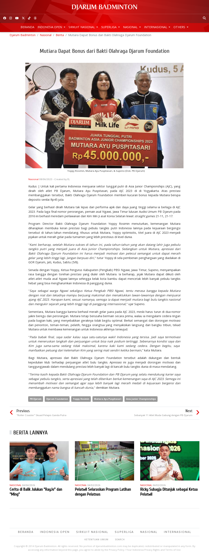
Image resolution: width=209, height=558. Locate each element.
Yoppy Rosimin (81, 400)
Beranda (27, 27)
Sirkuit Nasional (82, 27)
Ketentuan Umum (96, 540)
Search (120, 540)
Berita (60, 37)
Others (179, 27)
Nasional (130, 27)
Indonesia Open (50, 27)
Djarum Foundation (57, 400)
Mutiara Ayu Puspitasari (107, 400)
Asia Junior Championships (141, 400)
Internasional (156, 27)
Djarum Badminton (23, 37)
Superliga (109, 27)
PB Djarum (35, 400)
